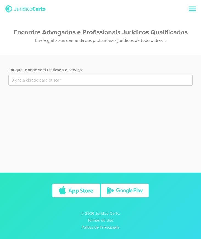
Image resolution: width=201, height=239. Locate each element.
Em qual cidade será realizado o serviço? (45, 69)
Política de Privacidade (100, 227)
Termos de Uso (100, 220)
